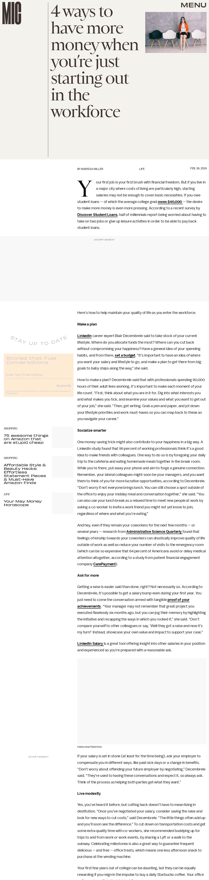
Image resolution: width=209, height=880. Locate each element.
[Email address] (38, 377)
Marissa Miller (92, 169)
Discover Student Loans (97, 215)
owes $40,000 (170, 202)
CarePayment (104, 564)
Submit (63, 388)
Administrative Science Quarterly (154, 532)
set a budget (125, 355)
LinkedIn (84, 336)
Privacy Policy (12, 396)
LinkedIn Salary (90, 644)
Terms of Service (59, 394)
